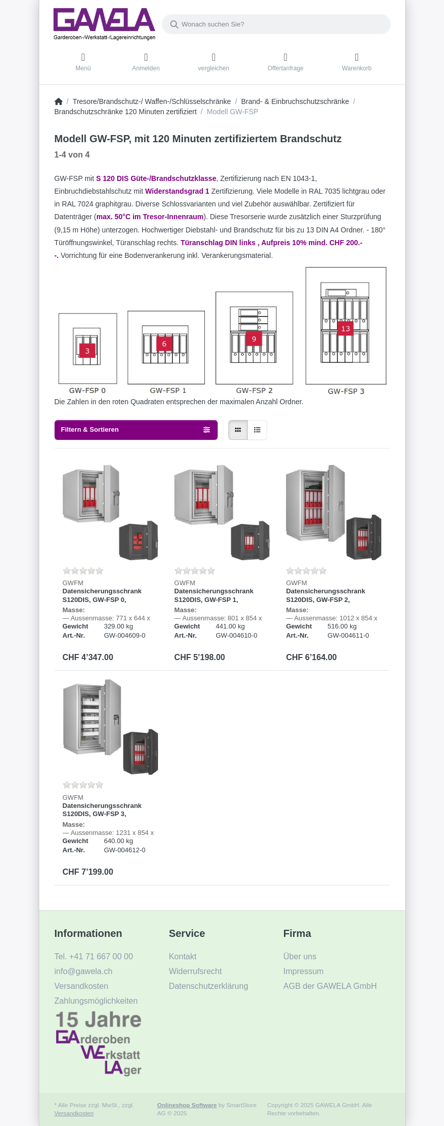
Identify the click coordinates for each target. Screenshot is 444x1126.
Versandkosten (74, 1113)
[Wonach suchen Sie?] (276, 24)
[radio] (238, 430)
